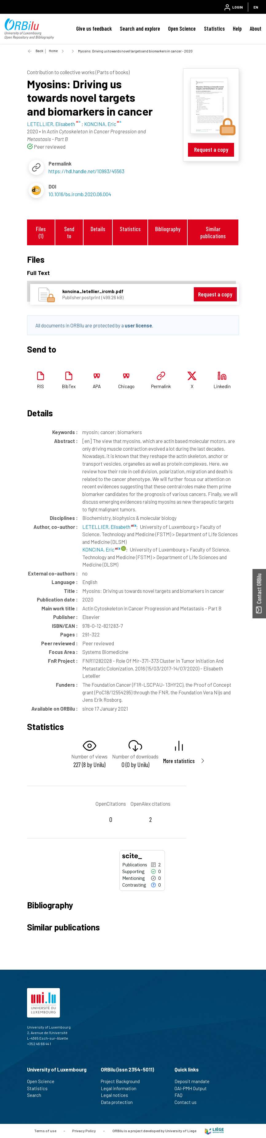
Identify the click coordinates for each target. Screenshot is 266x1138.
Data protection (119, 1102)
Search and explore (140, 28)
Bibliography (167, 228)
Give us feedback (94, 28)
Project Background (123, 1081)
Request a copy (211, 149)
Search (36, 1095)
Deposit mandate (194, 1081)
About (255, 28)
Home (53, 51)
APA (97, 386)
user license (138, 325)
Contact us (188, 1102)
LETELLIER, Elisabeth (109, 527)
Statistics (214, 28)
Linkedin (222, 386)
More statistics (179, 760)
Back (39, 51)
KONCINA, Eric (101, 549)
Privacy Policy (84, 1130)
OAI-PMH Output (193, 1088)
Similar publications (213, 232)
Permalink (161, 386)
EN (255, 7)
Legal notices (117, 1095)
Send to (69, 232)
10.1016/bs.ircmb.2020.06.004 (80, 194)
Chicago (126, 386)
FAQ (181, 1095)
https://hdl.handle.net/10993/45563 (86, 171)
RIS (40, 386)
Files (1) (41, 232)
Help (237, 28)
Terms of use (45, 1130)
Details (98, 228)
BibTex (69, 386)
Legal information (121, 1088)
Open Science (182, 28)
